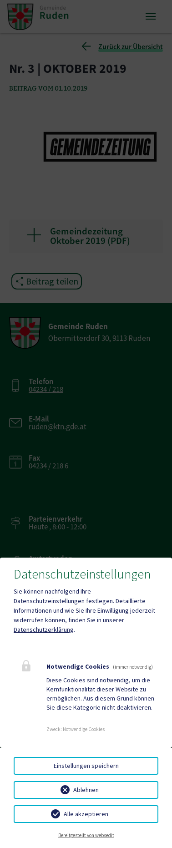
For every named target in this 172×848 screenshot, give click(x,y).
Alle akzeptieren (86, 814)
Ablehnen (86, 790)
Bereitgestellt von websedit (86, 835)
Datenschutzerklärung (44, 629)
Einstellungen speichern (86, 766)
